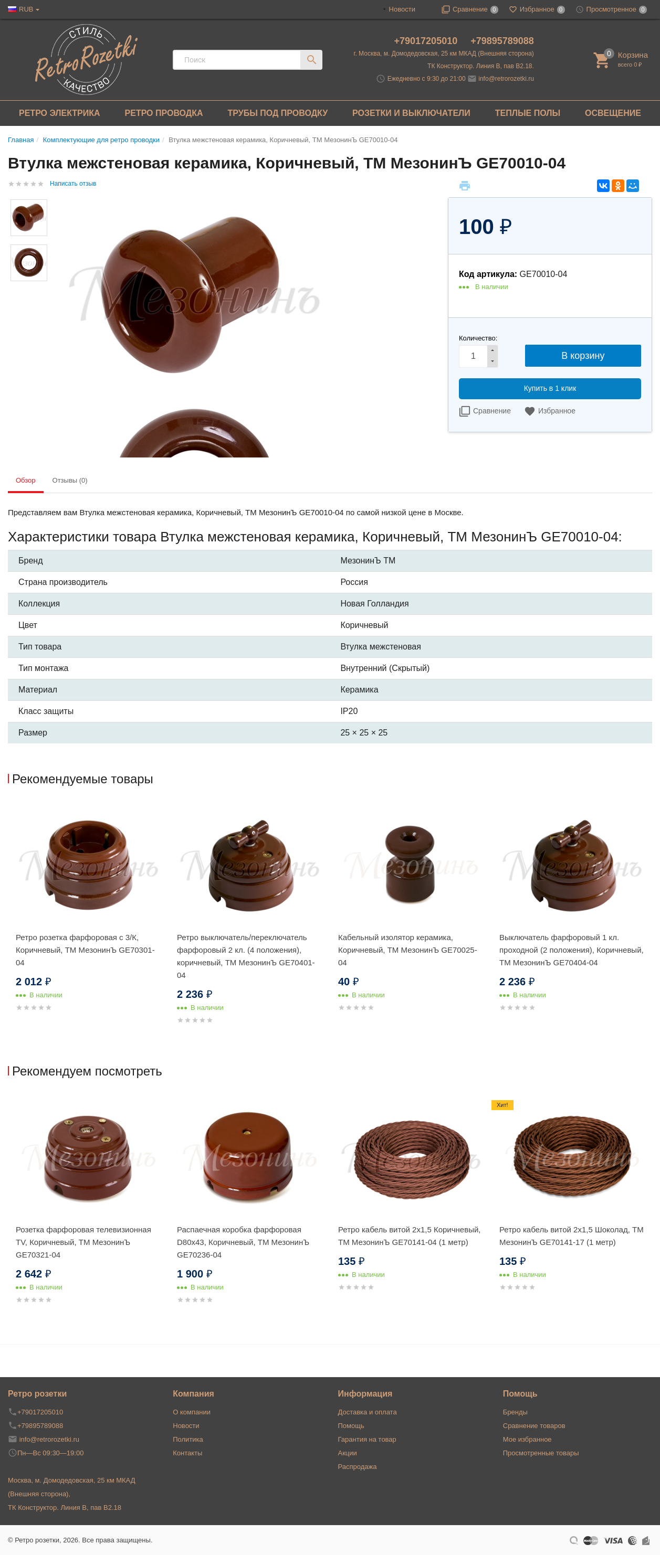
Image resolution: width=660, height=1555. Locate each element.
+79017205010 (427, 41)
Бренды (515, 1412)
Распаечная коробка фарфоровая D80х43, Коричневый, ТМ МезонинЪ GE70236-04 (243, 1242)
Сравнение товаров (534, 1426)
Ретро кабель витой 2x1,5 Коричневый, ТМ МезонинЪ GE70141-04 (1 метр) (409, 1236)
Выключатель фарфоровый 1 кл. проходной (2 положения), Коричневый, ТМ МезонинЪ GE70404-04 (571, 950)
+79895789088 (502, 41)
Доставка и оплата (367, 1412)
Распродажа (357, 1467)
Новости (402, 9)
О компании (192, 1412)
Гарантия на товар (367, 1439)
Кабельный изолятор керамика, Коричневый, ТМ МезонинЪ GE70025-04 (407, 950)
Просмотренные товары (541, 1453)
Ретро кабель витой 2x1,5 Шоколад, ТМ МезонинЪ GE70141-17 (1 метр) (571, 1236)
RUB (26, 9)
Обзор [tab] (26, 480)
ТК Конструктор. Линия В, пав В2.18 (64, 1507)
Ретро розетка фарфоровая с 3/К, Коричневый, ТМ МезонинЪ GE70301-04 (85, 950)
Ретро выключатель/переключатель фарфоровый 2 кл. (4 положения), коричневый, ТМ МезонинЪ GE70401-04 (246, 956)
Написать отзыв (73, 183)
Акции (347, 1453)
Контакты (187, 1453)
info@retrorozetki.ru (506, 78)
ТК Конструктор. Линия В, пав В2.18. (480, 66)
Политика (188, 1439)
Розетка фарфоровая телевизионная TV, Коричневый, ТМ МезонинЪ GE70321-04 (83, 1242)
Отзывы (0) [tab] (70, 480)
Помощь (351, 1426)
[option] (88, 919)
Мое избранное (527, 1439)
